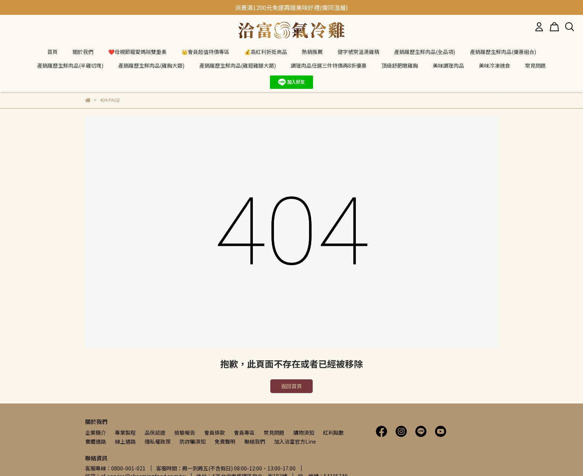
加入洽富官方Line (295, 441)
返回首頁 (291, 386)
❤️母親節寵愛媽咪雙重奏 (137, 51)
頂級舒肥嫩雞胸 (399, 65)
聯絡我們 (254, 441)
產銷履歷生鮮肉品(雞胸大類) (151, 65)
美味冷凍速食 (494, 65)
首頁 (52, 51)
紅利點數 (333, 432)
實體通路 (95, 441)
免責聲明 (225, 441)
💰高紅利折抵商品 (265, 51)
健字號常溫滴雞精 (358, 51)
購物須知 (303, 432)
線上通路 (125, 441)
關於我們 (83, 51)
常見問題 (274, 432)
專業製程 (125, 432)
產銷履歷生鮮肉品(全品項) (424, 51)
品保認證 (155, 432)
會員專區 (244, 432)
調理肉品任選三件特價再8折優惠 (329, 65)
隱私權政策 (158, 441)
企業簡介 (95, 432)
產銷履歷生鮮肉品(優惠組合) (503, 51)
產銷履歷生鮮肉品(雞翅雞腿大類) (237, 65)
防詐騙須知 (193, 441)
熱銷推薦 (312, 51)
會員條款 (214, 432)
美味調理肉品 (448, 65)
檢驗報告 (184, 432)
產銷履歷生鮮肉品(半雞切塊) (70, 65)
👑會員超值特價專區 (205, 51)
